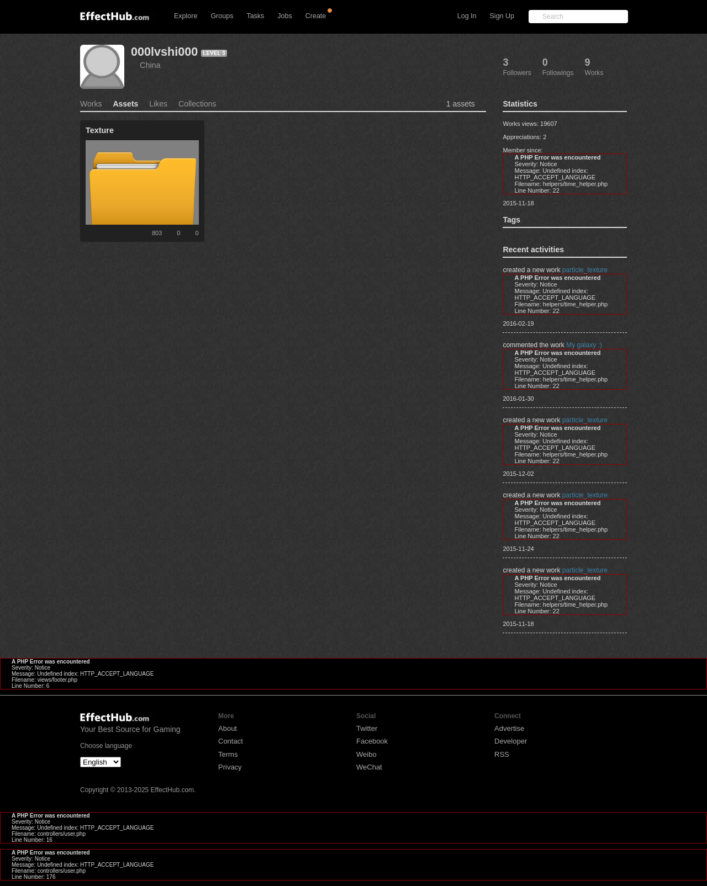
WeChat (369, 767)
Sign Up (502, 16)
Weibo (366, 754)
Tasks (255, 16)
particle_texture (585, 270)
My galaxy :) (584, 345)
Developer (510, 741)
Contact (230, 741)
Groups (221, 16)
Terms (228, 754)
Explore (185, 16)
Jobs (284, 16)
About (227, 728)
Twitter (366, 728)
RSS (501, 754)
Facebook (372, 741)
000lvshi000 (164, 52)
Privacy (230, 767)
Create (315, 16)
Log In (467, 16)
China (150, 65)
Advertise (509, 728)
